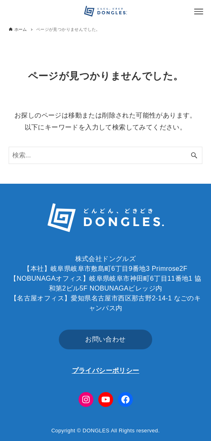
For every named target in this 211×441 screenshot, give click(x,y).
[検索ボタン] (194, 155)
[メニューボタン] (198, 11)
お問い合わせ (105, 339)
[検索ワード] (106, 155)
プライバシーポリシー (105, 370)
